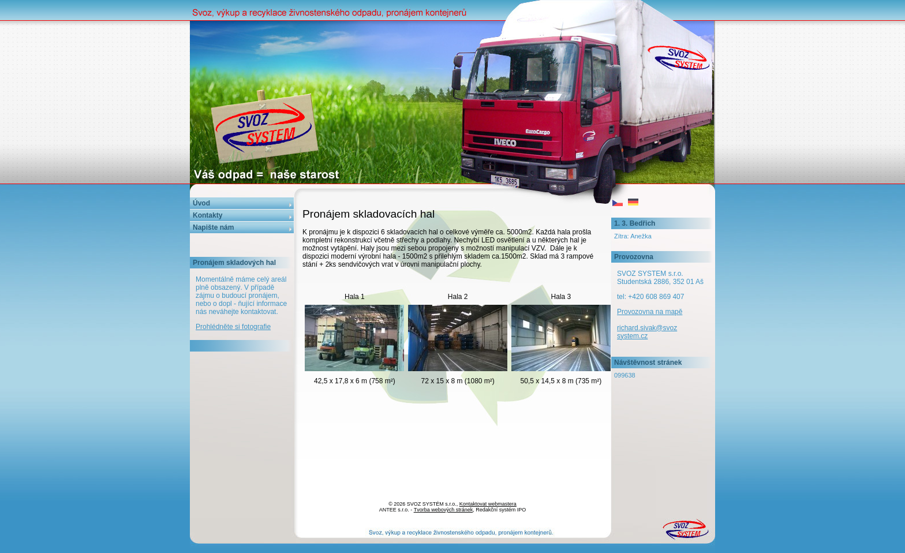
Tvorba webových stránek (443, 510)
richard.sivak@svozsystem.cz (647, 332)
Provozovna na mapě (649, 312)
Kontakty (207, 215)
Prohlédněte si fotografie (233, 327)
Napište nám (213, 227)
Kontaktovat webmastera (488, 504)
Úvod (201, 203)
